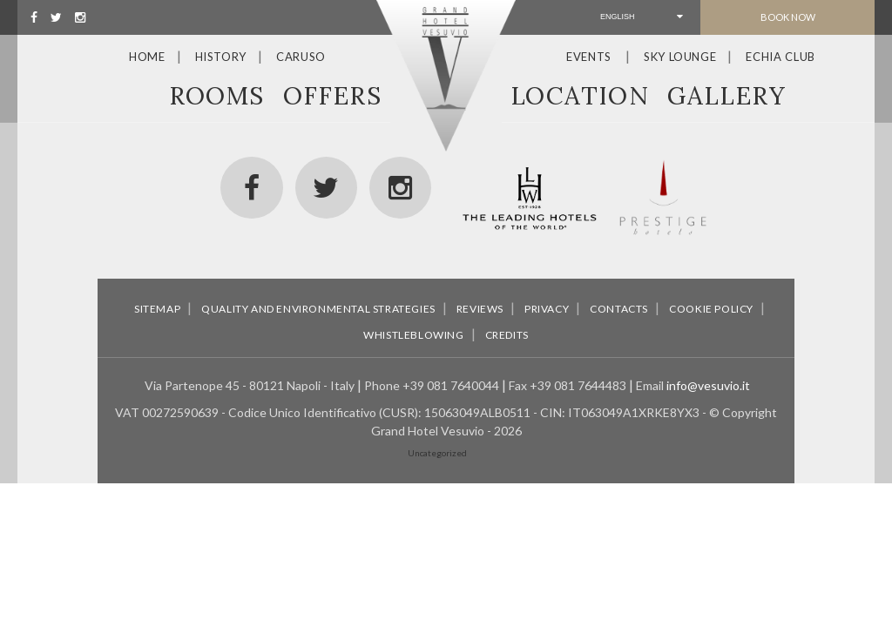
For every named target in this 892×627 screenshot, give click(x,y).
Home (147, 57)
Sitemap (157, 308)
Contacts (619, 308)
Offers (332, 95)
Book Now (787, 17)
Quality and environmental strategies (318, 308)
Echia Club (780, 57)
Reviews (479, 308)
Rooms (217, 95)
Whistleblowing (413, 334)
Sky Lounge (680, 57)
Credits (507, 334)
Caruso (301, 57)
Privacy (546, 308)
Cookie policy (711, 308)
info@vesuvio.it (708, 385)
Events (589, 57)
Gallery (726, 95)
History (221, 57)
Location (579, 95)
